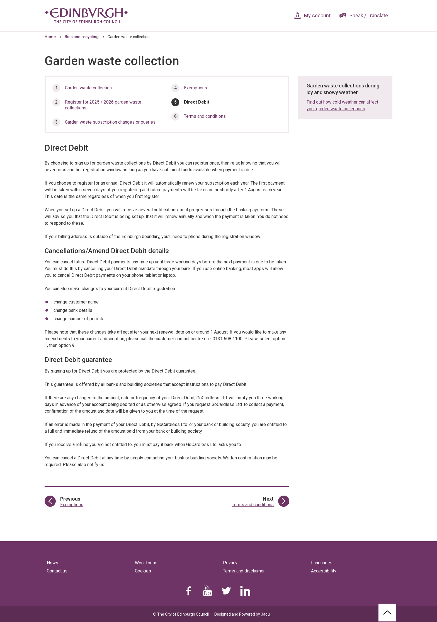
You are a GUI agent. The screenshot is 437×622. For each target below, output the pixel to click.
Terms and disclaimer (244, 571)
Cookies (143, 571)
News (52, 562)
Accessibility (323, 571)
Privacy (230, 562)
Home (50, 37)
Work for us (146, 562)
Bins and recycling (82, 37)
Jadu (265, 614)
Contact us (57, 571)
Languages (321, 562)
